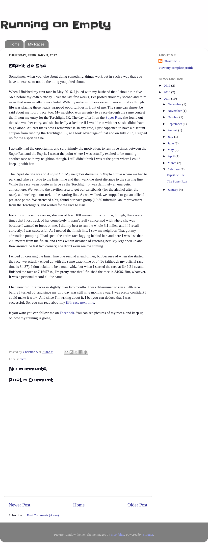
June (171, 143)
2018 (167, 92)
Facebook (67, 313)
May (171, 150)
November (175, 111)
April (172, 156)
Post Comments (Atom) (43, 515)
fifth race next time (80, 302)
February (174, 169)
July (171, 136)
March (172, 163)
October (173, 117)
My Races (36, 44)
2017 (167, 98)
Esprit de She (176, 175)
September (175, 124)
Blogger (147, 534)
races (23, 359)
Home (15, 44)
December (175, 104)
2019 (167, 85)
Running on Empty (55, 25)
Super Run (113, 117)
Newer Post (19, 504)
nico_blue (117, 534)
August (173, 130)
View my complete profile (175, 67)
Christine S (171, 61)
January (173, 189)
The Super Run (177, 181)
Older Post (137, 504)
